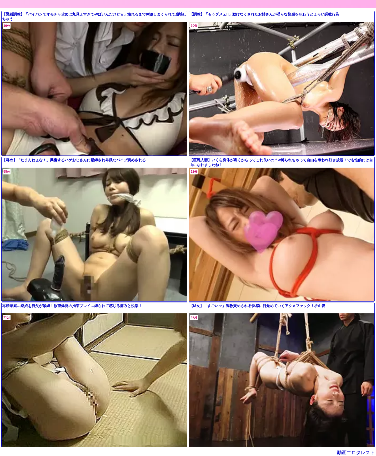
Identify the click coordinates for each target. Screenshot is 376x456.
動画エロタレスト (359, 452)
